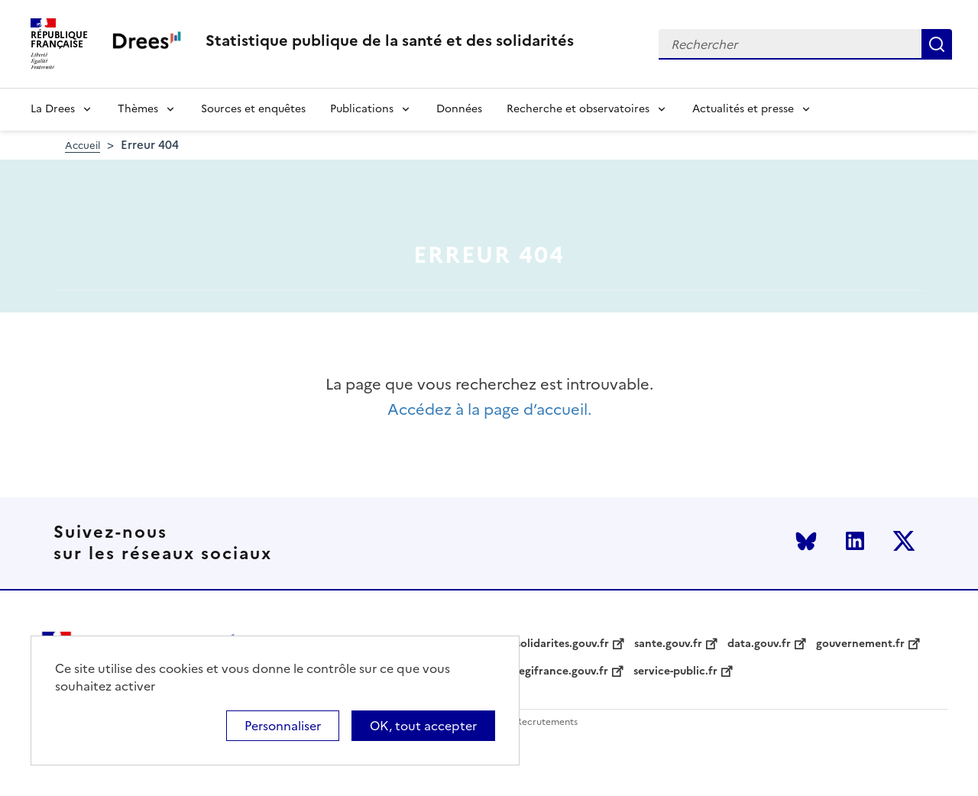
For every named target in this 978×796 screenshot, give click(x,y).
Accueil (82, 145)
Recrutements (547, 722)
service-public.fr (675, 671)
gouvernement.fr (860, 644)
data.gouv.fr (759, 644)
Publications (361, 109)
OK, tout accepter (423, 726)
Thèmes (138, 109)
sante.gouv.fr (668, 644)
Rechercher (936, 44)
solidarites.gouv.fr (562, 644)
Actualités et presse (743, 109)
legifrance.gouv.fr (562, 671)
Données (459, 109)
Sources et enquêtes (253, 109)
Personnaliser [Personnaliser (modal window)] (282, 726)
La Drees (53, 109)
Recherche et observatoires (578, 109)
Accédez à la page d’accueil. (489, 410)
